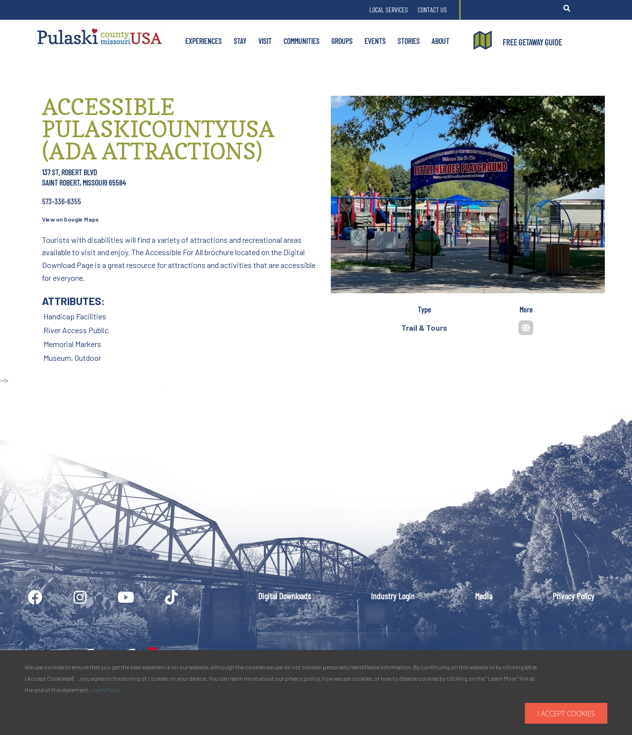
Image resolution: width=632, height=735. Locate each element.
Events (375, 40)
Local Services (388, 9)
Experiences (203, 40)
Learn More (104, 689)
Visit (265, 40)
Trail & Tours (424, 327)
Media (483, 595)
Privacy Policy (573, 595)
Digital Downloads (284, 595)
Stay (240, 40)
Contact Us (432, 9)
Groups (342, 40)
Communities (301, 40)
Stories (408, 40)
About (440, 40)
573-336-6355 (61, 201)
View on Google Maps (70, 219)
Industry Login (393, 595)
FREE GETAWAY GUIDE (532, 42)
